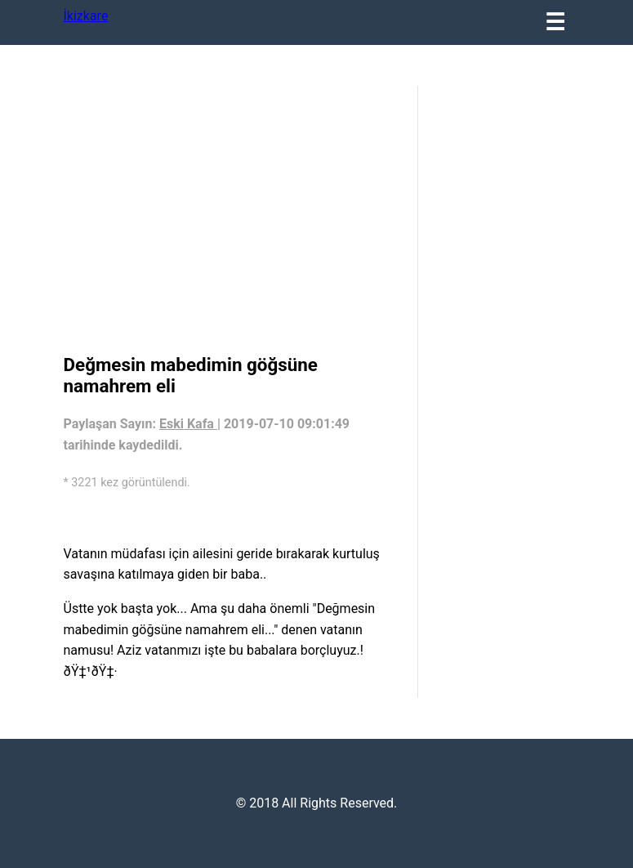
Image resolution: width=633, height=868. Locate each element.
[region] (232, 216)
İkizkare (86, 16)
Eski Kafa (188, 424)
